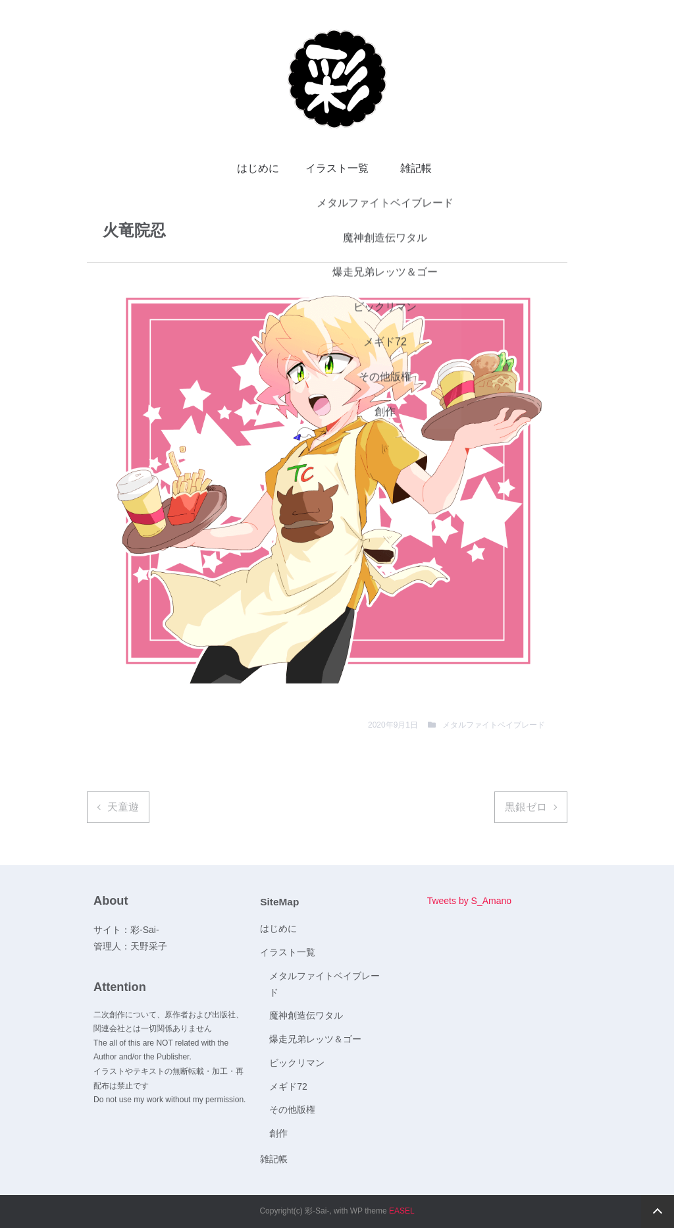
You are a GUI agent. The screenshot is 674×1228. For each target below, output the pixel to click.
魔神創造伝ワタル (306, 1015)
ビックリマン (296, 1062)
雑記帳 (416, 168)
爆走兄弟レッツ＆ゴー (315, 1039)
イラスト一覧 (337, 168)
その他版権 (292, 1109)
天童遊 (123, 807)
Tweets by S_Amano (469, 900)
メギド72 (288, 1086)
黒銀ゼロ (526, 807)
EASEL (402, 1210)
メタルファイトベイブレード (493, 725)
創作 (278, 1133)
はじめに (258, 168)
